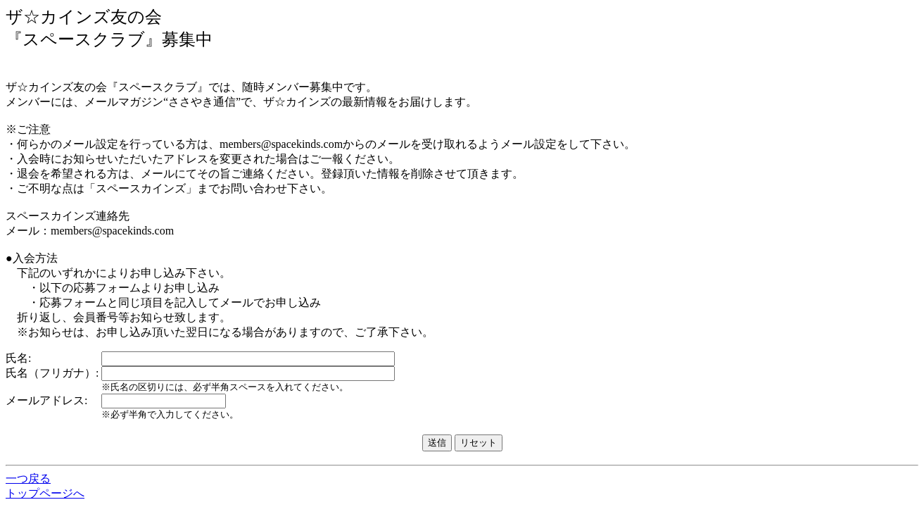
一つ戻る (28, 478)
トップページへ (45, 493)
